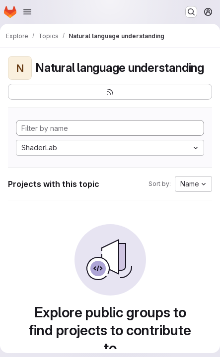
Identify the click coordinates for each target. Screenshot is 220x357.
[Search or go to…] (191, 12)
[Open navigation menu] (27, 12)
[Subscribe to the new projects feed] (110, 92)
